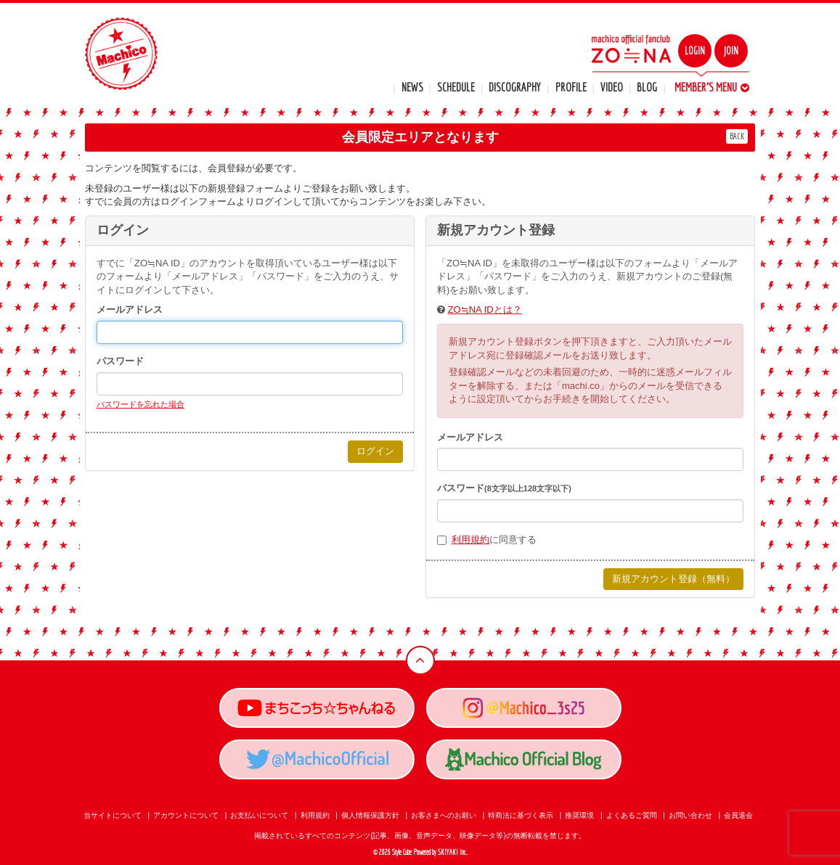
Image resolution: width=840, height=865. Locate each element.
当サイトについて (112, 815)
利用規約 (470, 539)
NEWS (412, 87)
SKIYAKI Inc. (453, 852)
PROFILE (571, 87)
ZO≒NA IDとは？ (485, 309)
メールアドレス (130, 309)
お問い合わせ (690, 815)
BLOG (647, 87)
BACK (737, 136)
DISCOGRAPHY (515, 87)
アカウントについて (186, 815)
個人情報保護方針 (370, 815)
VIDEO (611, 87)
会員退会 (738, 815)
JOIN (730, 51)
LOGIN (695, 51)
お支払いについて (259, 815)
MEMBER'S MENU (711, 87)
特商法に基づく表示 (520, 815)
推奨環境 (579, 815)
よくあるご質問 (631, 815)
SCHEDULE (456, 87)
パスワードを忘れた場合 (140, 404)
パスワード (120, 361)
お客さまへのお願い (443, 815)
